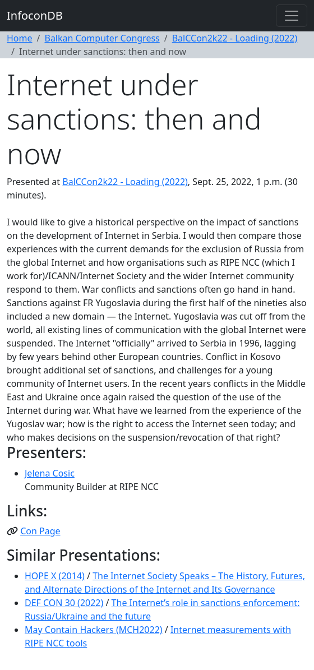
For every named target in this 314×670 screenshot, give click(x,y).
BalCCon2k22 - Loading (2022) (235, 38)
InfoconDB (35, 15)
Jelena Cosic (50, 473)
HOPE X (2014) (55, 576)
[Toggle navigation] (291, 15)
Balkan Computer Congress (101, 38)
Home (20, 38)
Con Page (40, 531)
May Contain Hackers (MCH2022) (94, 629)
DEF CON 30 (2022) (64, 603)
